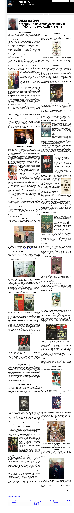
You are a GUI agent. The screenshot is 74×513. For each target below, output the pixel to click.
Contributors (55, 502)
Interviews (27, 500)
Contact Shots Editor (43, 506)
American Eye (36, 503)
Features (21, 500)
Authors (47, 500)
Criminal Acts (36, 504)
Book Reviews (14, 500)
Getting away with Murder (38, 501)
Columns (35, 500)
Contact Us (68, 500)
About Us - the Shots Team (58, 501)
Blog (51, 500)
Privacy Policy (36, 506)
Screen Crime (36, 502)
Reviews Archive (15, 502)
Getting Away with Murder (12, 15)
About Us (55, 500)
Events (31, 501)
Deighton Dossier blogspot (28, 248)
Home (9, 500)
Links (54, 503)
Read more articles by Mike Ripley (14, 496)
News (31, 500)
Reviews (13, 501)
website (14, 494)
